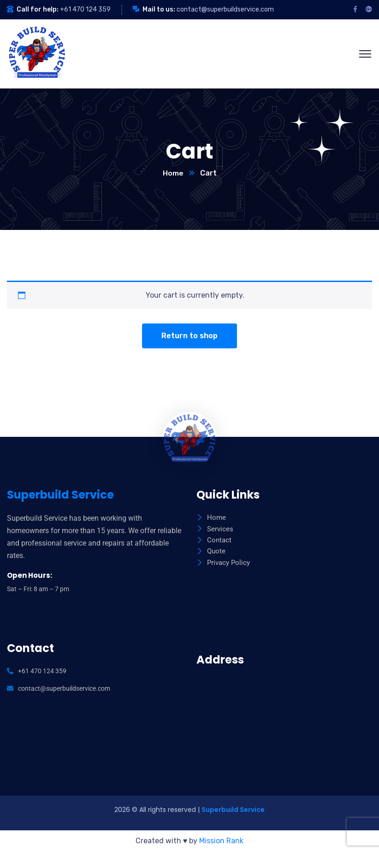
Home (173, 173)
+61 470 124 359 (85, 9)
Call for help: (38, 9)
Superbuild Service (233, 810)
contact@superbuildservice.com (225, 9)
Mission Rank (221, 841)
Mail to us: (158, 9)
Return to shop (189, 336)
